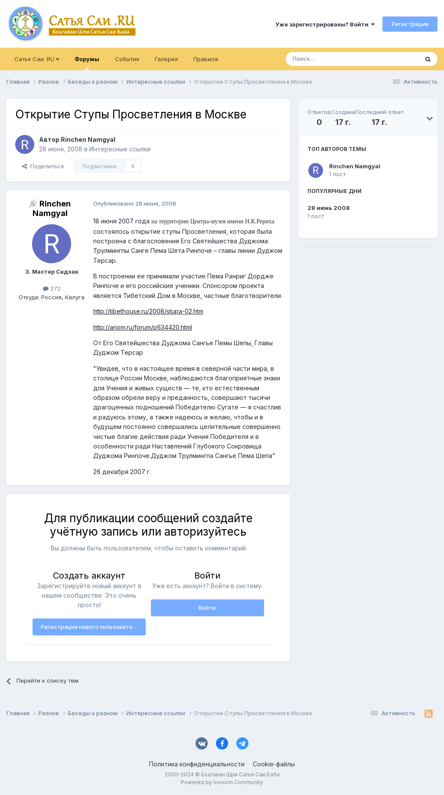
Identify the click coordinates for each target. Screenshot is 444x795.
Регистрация (410, 23)
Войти (207, 607)
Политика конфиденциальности (197, 764)
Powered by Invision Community (222, 782)
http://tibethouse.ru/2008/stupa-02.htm (148, 311)
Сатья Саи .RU (36, 59)
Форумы (87, 63)
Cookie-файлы (274, 764)
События (127, 59)
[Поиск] (332, 59)
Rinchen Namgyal (354, 166)
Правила (205, 59)
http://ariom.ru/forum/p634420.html (142, 327)
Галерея (166, 59)
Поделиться (43, 166)
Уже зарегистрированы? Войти (325, 24)
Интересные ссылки (119, 149)
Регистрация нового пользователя (90, 626)
